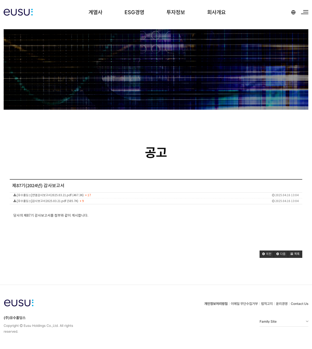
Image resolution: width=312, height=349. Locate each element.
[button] (267, 254)
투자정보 (175, 12)
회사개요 (216, 12)
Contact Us (299, 304)
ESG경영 (134, 12)
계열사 (95, 12)
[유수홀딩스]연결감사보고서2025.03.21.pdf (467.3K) (156, 195)
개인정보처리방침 (216, 304)
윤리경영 (282, 304)
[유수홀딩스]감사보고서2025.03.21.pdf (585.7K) (156, 201)
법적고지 (267, 304)
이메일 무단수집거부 (244, 304)
